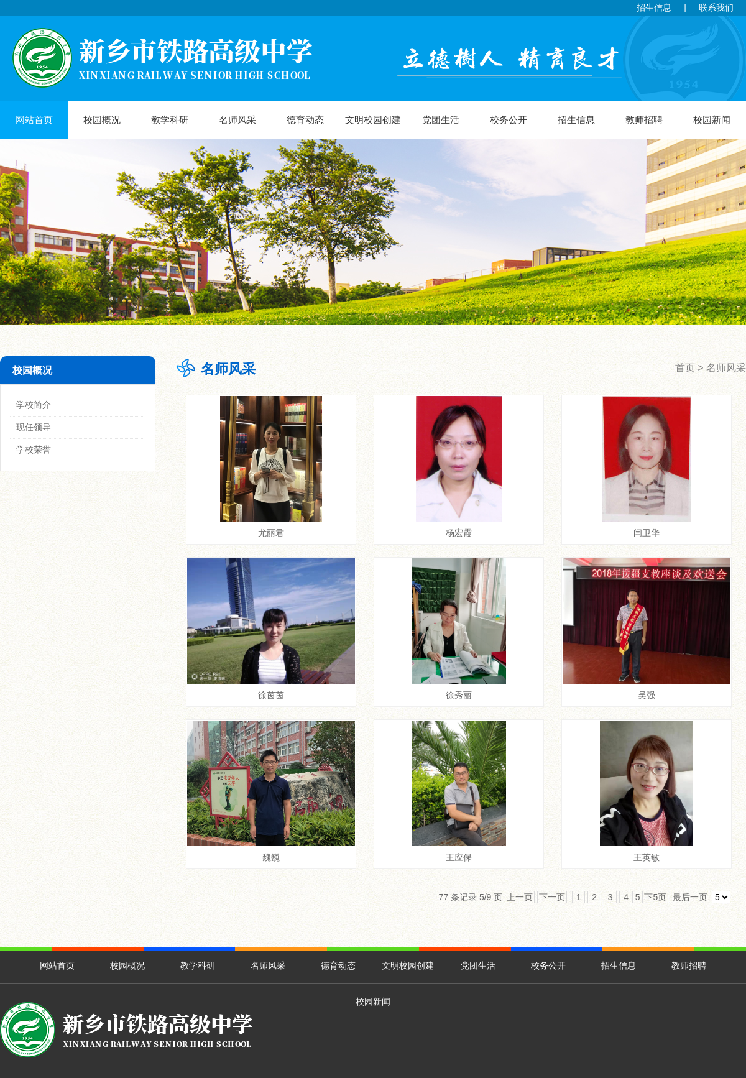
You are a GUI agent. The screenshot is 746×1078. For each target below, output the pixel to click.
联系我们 (716, 7)
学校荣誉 (33, 449)
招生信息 (654, 7)
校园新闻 (711, 119)
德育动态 (305, 119)
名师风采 (237, 119)
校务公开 (508, 119)
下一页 (552, 897)
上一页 (520, 897)
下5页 (655, 897)
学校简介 (33, 405)
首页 (685, 367)
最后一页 (690, 897)
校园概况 (102, 119)
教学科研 (169, 119)
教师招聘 (644, 119)
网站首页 (34, 119)
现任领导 (33, 427)
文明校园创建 (373, 119)
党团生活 (440, 119)
